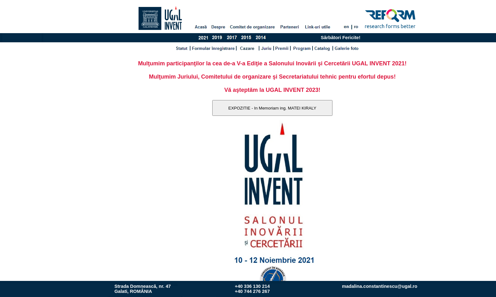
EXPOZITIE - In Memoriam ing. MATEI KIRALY (272, 108)
